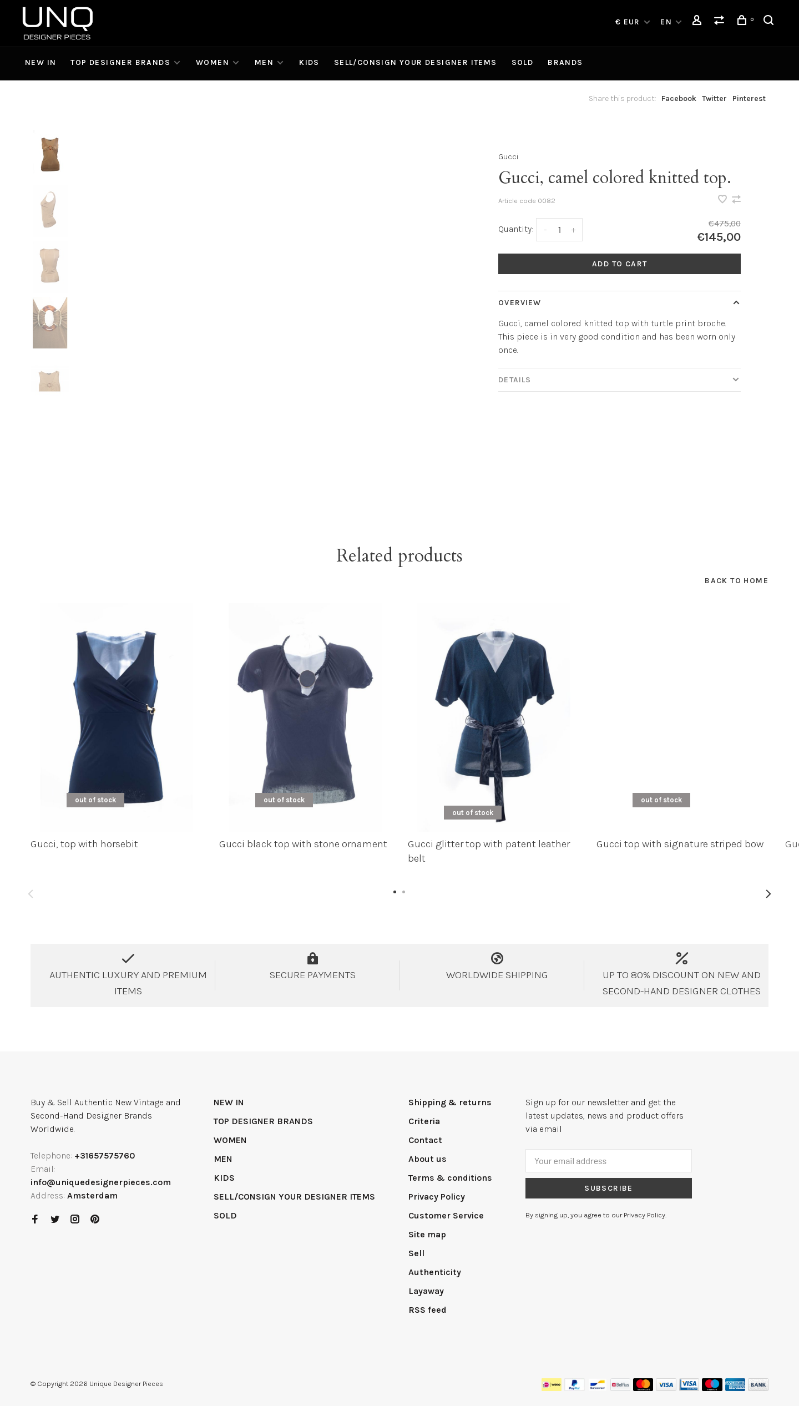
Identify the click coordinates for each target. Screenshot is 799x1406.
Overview (519, 302)
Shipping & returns (450, 1102)
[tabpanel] (263, 321)
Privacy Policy (436, 1196)
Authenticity (434, 1272)
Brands (565, 62)
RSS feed (427, 1309)
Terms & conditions (450, 1177)
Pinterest (749, 98)
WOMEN (212, 62)
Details (514, 380)
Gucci (508, 156)
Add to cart (619, 264)
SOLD (523, 62)
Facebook (678, 98)
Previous (30, 893)
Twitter (714, 98)
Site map (427, 1234)
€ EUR (629, 22)
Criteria (424, 1121)
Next (768, 893)
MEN (264, 62)
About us (427, 1159)
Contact (425, 1140)
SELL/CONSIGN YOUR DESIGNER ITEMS (415, 62)
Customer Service (446, 1215)
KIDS (309, 62)
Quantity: (515, 229)
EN (666, 22)
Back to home (736, 580)
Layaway (426, 1291)
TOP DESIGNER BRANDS (120, 62)
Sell (416, 1253)
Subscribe (608, 1188)
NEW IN (40, 62)
